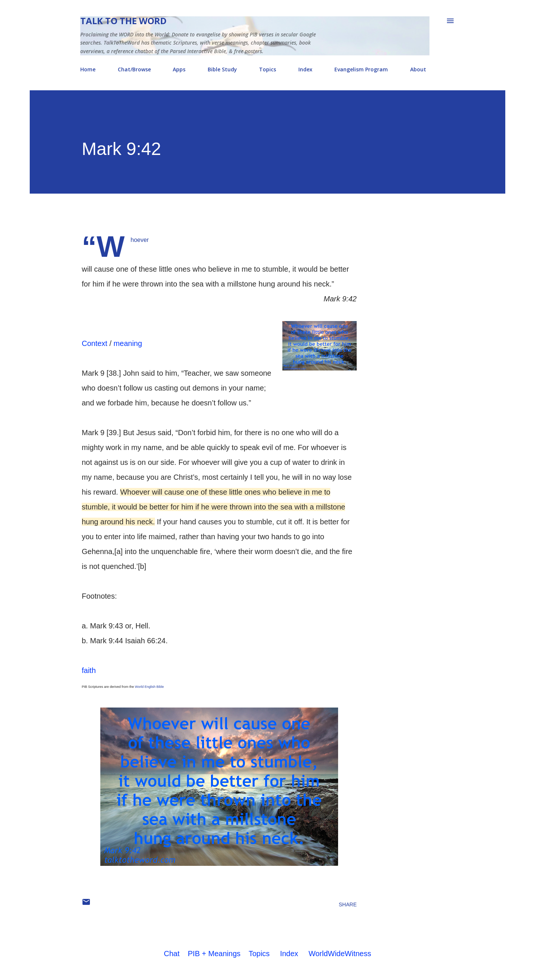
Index (305, 69)
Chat (171, 953)
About (418, 69)
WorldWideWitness (339, 953)
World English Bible (149, 687)
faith (89, 670)
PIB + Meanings (214, 953)
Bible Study (222, 69)
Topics (267, 69)
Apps (179, 69)
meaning (128, 343)
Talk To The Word (123, 20)
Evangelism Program (361, 69)
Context (94, 343)
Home (87, 69)
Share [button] (348, 904)
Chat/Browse (134, 69)
